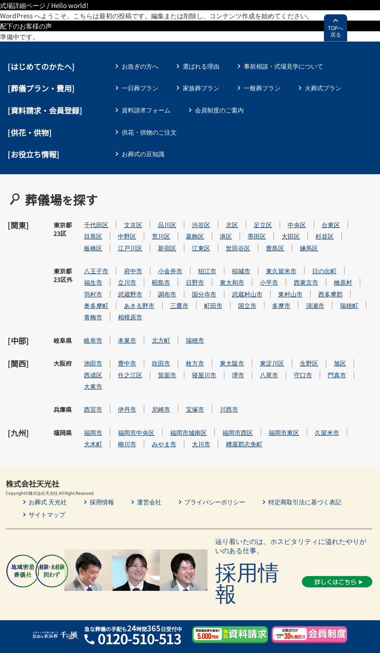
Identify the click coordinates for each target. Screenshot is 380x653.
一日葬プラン (140, 87)
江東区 (201, 248)
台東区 (331, 224)
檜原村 (343, 282)
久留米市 (327, 432)
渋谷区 (201, 224)
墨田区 (257, 236)
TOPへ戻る (335, 31)
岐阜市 (93, 340)
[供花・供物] (30, 132)
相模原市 (130, 317)
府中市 (133, 270)
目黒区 (93, 236)
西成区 (93, 375)
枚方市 (195, 363)
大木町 (93, 444)
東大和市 (232, 282)
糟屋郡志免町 (244, 444)
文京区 (133, 224)
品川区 (167, 224)
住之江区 (130, 375)
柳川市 (127, 444)
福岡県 (62, 432)
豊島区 (275, 248)
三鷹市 (179, 305)
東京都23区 (62, 229)
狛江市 (207, 270)
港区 (226, 236)
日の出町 (324, 270)
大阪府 (62, 363)
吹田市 (161, 363)
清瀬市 (315, 305)
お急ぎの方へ (140, 66)
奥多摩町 (96, 305)
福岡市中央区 (136, 432)
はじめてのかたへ (41, 66)
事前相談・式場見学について (283, 66)
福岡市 (93, 432)
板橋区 (93, 248)
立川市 (127, 282)
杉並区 (325, 236)
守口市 (303, 375)
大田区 (291, 236)
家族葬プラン (201, 87)
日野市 (195, 282)
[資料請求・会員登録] (45, 110)
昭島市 (161, 282)
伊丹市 (127, 409)
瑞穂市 (195, 340)
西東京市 (306, 282)
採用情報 (102, 501)
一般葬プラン (262, 87)
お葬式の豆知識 (143, 153)
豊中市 (127, 363)
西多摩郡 (330, 294)
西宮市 (93, 409)
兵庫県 (62, 409)
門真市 (337, 375)
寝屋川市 (204, 375)
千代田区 (96, 224)
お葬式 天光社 (48, 501)
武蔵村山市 (247, 294)
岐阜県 (62, 340)
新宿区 (167, 248)
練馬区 (309, 248)
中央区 (297, 224)
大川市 (201, 444)
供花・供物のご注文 (149, 131)
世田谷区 (238, 248)
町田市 (213, 305)
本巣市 (127, 340)
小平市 (269, 282)
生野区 (309, 363)
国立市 (247, 305)
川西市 (229, 409)
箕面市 (167, 375)
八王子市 (96, 270)
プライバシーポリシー (214, 501)
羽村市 (93, 294)
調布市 (167, 294)
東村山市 (290, 294)
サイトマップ (47, 514)
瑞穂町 (349, 305)
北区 (232, 224)
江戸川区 (130, 248)
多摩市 (281, 305)
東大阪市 (232, 363)
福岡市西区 (237, 432)
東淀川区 (272, 363)
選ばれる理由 (201, 66)
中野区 (127, 236)
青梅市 (93, 317)
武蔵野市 (130, 294)
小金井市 (170, 270)
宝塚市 (195, 409)
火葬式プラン (323, 87)
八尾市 (269, 375)
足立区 (263, 224)
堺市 (238, 375)
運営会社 (149, 501)
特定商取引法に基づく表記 (304, 501)
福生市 (93, 282)
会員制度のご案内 (219, 109)
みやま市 (164, 444)
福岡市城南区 (188, 432)
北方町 (161, 340)
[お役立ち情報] (34, 154)
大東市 (93, 386)
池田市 (93, 363)
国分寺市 (204, 294)
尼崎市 (161, 409)
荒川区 (161, 236)
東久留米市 (281, 270)
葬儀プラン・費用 (41, 88)
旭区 (340, 363)
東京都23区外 (62, 275)
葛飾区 (195, 236)
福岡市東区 (284, 432)
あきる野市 (139, 305)
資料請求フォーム (146, 109)
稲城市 (241, 270)
